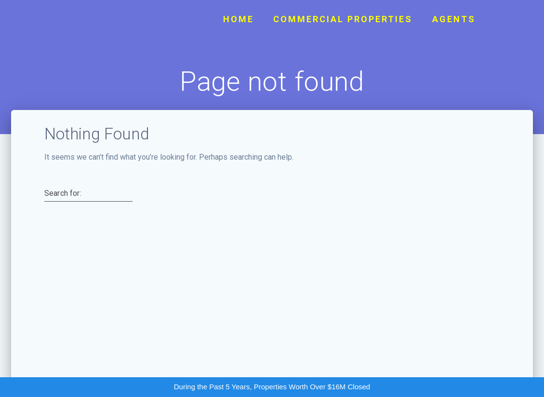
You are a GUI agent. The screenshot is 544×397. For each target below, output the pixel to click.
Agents (454, 19)
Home (238, 19)
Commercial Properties (342, 19)
